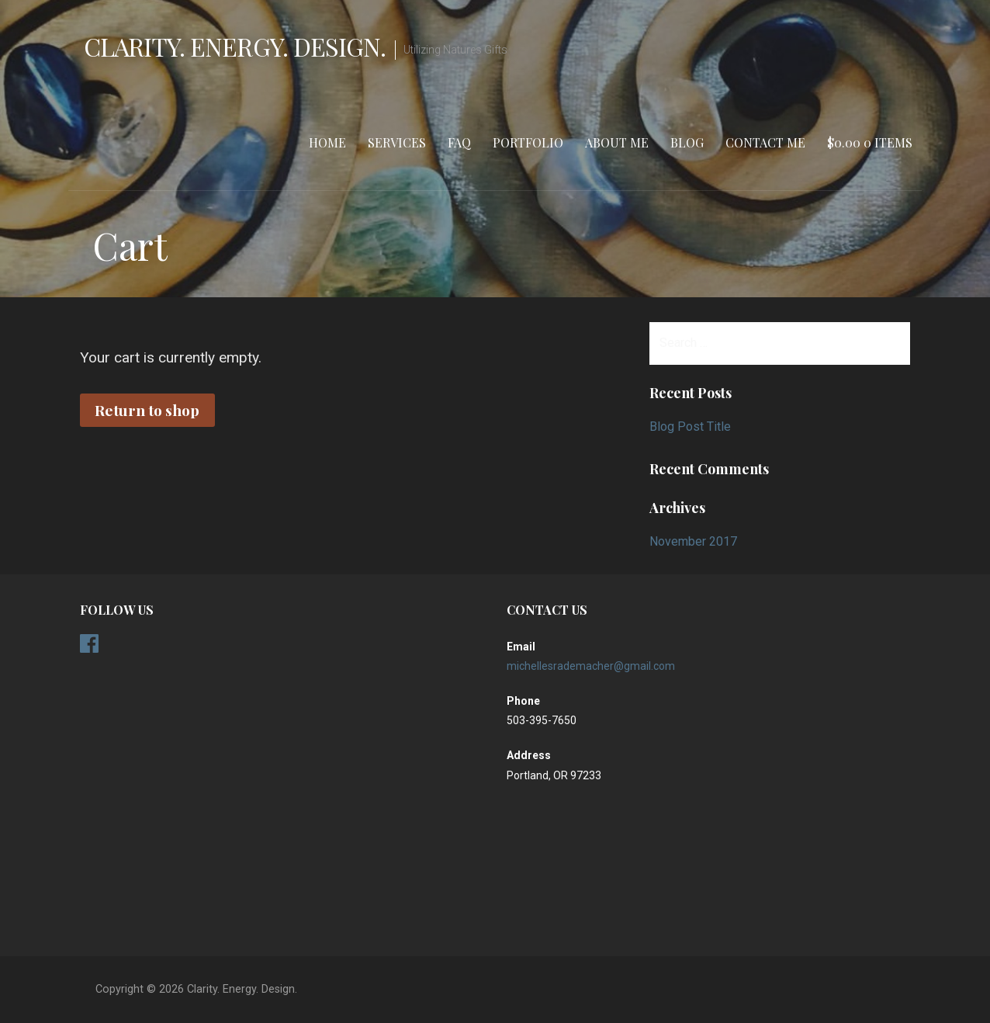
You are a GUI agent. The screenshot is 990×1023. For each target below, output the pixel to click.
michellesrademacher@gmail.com (591, 666)
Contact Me (765, 142)
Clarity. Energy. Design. (235, 46)
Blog (687, 142)
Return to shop (147, 410)
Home (327, 142)
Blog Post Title (690, 426)
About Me (617, 142)
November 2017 (693, 541)
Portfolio (528, 142)
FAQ (459, 142)
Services (397, 142)
